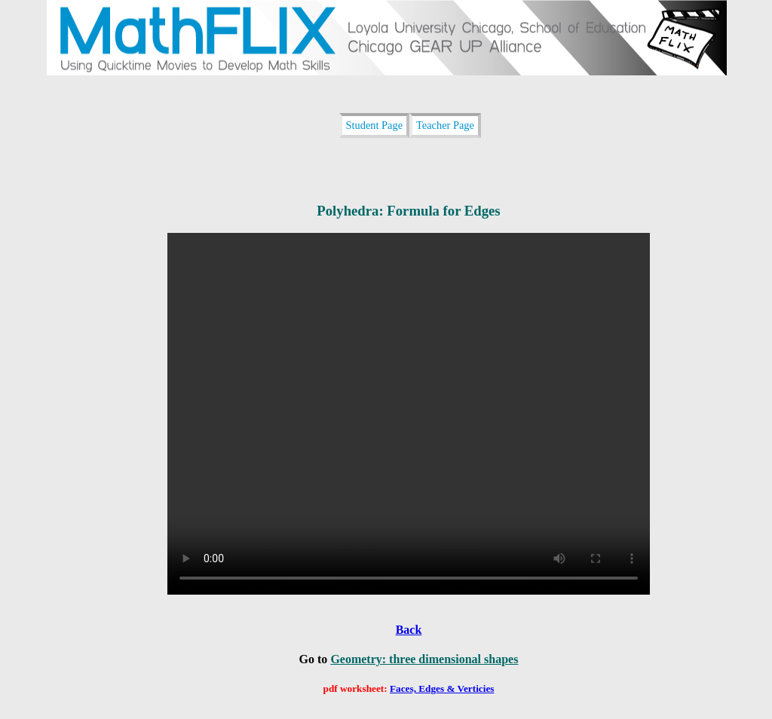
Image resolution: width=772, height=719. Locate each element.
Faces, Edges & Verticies (442, 688)
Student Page (374, 125)
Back (409, 629)
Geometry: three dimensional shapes (424, 659)
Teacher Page (445, 125)
